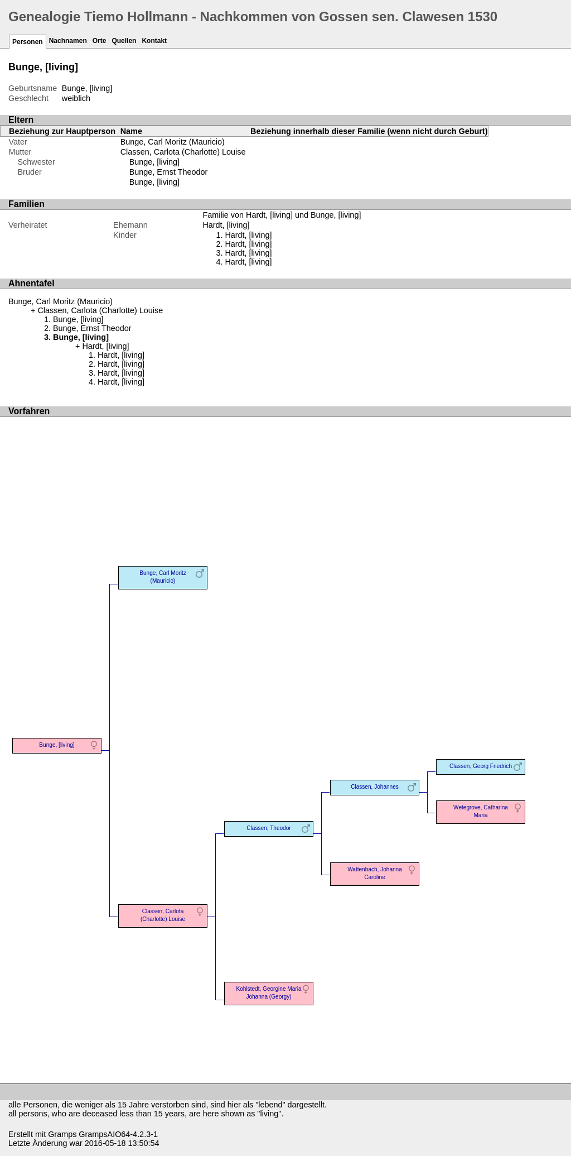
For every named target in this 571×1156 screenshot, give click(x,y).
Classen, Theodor (268, 828)
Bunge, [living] (154, 161)
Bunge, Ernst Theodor (168, 171)
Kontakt (154, 41)
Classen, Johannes (375, 787)
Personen (27, 42)
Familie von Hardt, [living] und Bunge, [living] (281, 214)
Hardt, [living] (248, 235)
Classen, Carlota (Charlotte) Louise (183, 151)
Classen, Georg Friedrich (480, 766)
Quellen (124, 41)
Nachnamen (68, 41)
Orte (100, 41)
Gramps (62, 1134)
